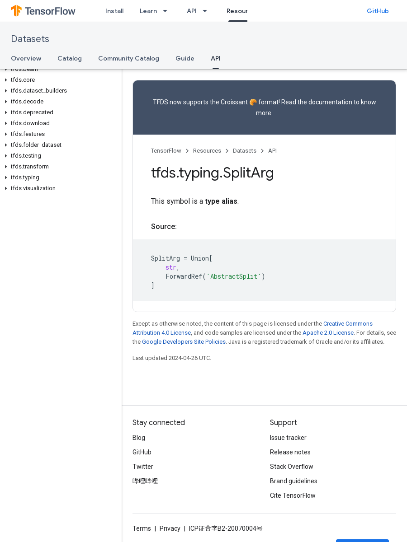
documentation (330, 102)
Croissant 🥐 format (250, 102)
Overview (26, 58)
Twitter (143, 466)
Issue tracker (288, 437)
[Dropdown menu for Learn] (168, 11)
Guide (184, 58)
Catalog (69, 58)
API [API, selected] (216, 58)
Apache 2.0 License (328, 332)
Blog (139, 437)
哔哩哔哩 (145, 481)
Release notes (290, 452)
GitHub (378, 11)
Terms (142, 528)
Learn (148, 11)
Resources (207, 150)
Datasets (30, 39)
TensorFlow (166, 150)
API (192, 11)
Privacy (170, 528)
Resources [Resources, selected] (243, 11)
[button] (59, 69)
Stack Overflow (291, 466)
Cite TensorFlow (293, 495)
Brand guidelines (293, 481)
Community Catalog (128, 58)
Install (114, 11)
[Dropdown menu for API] (207, 11)
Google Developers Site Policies (184, 341)
